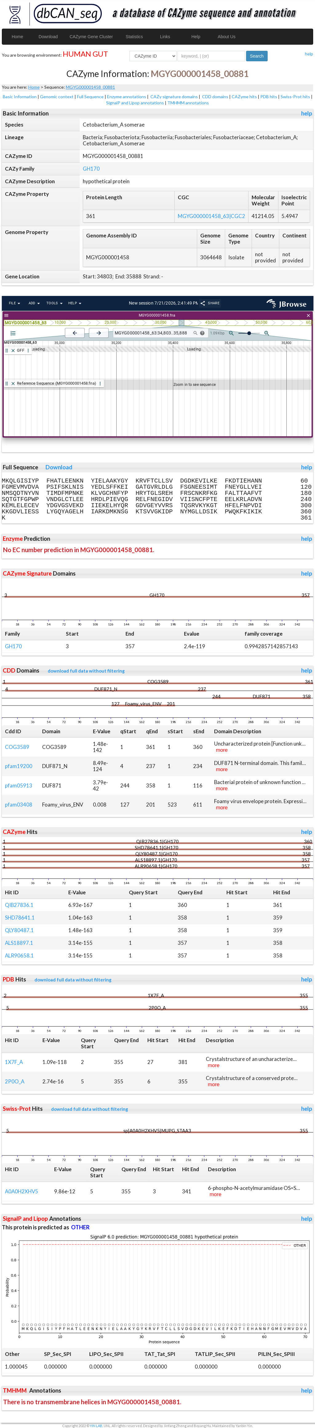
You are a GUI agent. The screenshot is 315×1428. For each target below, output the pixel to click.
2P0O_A (14, 1081)
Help (195, 36)
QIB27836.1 (19, 905)
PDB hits (268, 96)
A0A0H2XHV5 (21, 1191)
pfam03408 (18, 804)
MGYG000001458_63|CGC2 (211, 216)
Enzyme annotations (126, 96)
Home (17, 36)
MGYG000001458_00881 (90, 87)
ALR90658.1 (19, 955)
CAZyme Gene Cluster (91, 36)
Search (257, 56)
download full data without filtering (86, 671)
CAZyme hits (244, 96)
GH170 (91, 168)
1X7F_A (14, 1062)
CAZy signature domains (174, 96)
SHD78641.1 (20, 917)
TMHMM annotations (188, 102)
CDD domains (215, 96)
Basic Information (20, 96)
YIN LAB (96, 1426)
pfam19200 (18, 766)
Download (48, 36)
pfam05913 (18, 785)
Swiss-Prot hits (295, 96)
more (222, 750)
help (309, 53)
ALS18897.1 (19, 943)
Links (165, 36)
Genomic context (57, 96)
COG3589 (17, 747)
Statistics (134, 36)
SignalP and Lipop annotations (135, 102)
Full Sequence (90, 96)
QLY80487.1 (19, 930)
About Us (227, 36)
